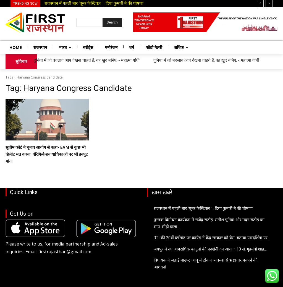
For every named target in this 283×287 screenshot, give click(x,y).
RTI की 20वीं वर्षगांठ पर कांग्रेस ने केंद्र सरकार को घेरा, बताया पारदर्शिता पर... (212, 237)
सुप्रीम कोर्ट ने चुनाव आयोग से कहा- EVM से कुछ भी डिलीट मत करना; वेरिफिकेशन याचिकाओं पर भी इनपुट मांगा (47, 154)
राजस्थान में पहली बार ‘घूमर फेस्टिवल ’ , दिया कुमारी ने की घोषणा (93, 3)
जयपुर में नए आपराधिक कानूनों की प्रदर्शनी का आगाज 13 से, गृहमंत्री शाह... (210, 249)
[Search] (112, 22)
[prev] (260, 3)
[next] (269, 3)
